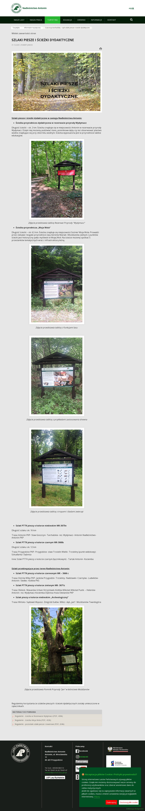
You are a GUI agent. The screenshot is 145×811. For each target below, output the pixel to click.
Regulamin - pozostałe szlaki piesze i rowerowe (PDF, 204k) (39, 724)
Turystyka (16, 28)
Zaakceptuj (111, 802)
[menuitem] (19, 20)
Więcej (97, 796)
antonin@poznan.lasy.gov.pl (56, 772)
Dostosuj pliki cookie (129, 802)
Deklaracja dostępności (134, 809)
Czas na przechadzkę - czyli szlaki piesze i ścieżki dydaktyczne (67, 28)
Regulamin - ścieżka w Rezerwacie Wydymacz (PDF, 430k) (39, 716)
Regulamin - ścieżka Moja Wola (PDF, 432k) (33, 720)
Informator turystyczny (32, 28)
